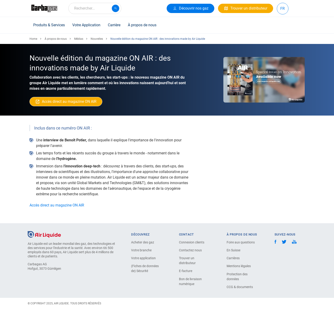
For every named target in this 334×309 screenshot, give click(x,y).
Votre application (143, 258)
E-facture (185, 271)
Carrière (114, 25)
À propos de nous (142, 25)
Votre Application (86, 25)
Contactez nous (190, 250)
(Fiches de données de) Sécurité (145, 268)
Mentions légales (239, 266)
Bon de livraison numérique (190, 281)
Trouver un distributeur (187, 260)
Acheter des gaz (142, 242)
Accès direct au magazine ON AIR (57, 205)
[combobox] (94, 8)
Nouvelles (97, 38)
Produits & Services (49, 25)
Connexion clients (191, 242)
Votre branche (141, 250)
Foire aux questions (241, 242)
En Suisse (233, 250)
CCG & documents (240, 287)
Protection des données (237, 276)
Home (33, 38)
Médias (78, 38)
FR (282, 8)
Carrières (233, 258)
